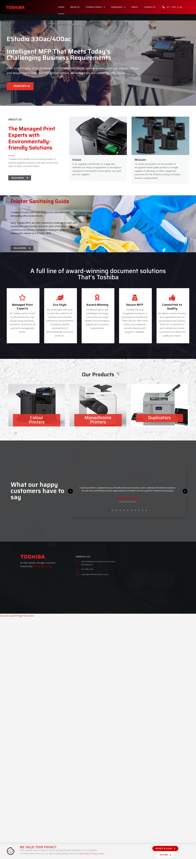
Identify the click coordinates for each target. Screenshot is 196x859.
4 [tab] (120, 510)
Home (61, 6)
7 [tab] (131, 510)
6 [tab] (127, 510)
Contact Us (149, 6)
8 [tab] (135, 510)
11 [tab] (146, 510)
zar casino (5, 615)
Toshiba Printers (95, 7)
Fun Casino (28, 615)
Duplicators (118, 7)
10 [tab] (142, 510)
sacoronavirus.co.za (80, 16)
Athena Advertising (42, 566)
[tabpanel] (128, 494)
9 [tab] (138, 510)
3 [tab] (116, 510)
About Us (75, 6)
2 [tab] (112, 510)
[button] (20, 86)
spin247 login (16, 615)
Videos (134, 6)
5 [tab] (123, 510)
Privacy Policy (98, 853)
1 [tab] (108, 510)
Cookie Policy (83, 853)
